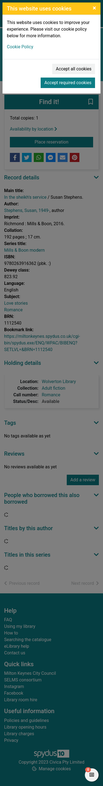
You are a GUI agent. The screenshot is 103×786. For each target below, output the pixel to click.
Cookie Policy (20, 46)
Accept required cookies (67, 82)
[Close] (94, 8)
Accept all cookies (73, 68)
